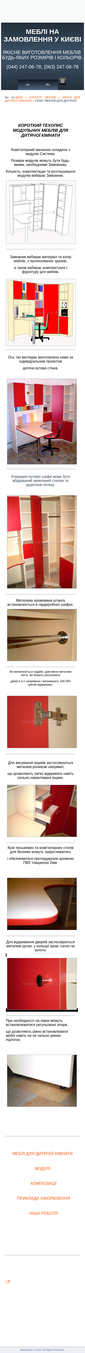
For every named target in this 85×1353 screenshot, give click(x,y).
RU (48, 84)
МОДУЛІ (42, 1168)
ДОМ (19, 97)
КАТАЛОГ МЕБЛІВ (42, 97)
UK (28, 84)
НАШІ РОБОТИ (43, 1213)
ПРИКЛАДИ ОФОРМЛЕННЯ (43, 1198)
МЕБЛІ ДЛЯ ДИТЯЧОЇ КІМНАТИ (42, 1153)
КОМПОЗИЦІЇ (43, 1183)
